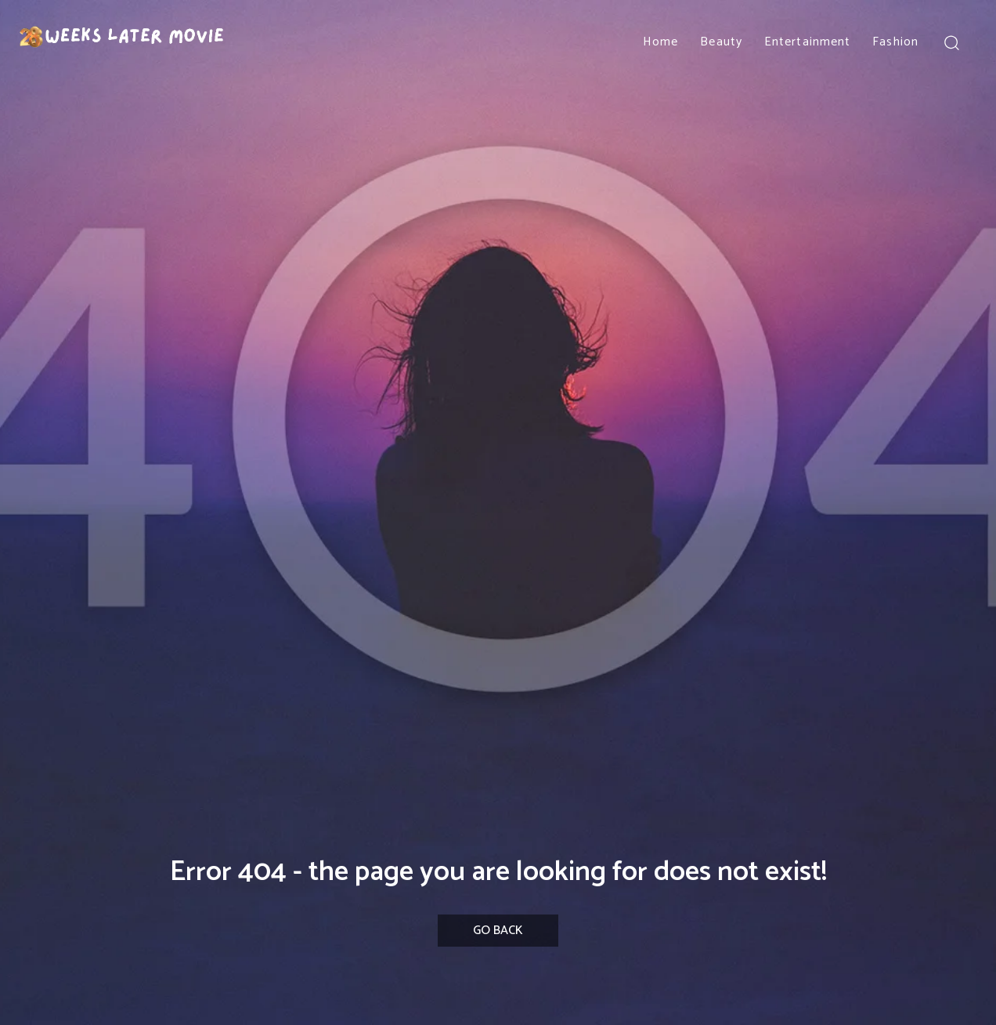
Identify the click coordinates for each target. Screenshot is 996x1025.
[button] (951, 41)
